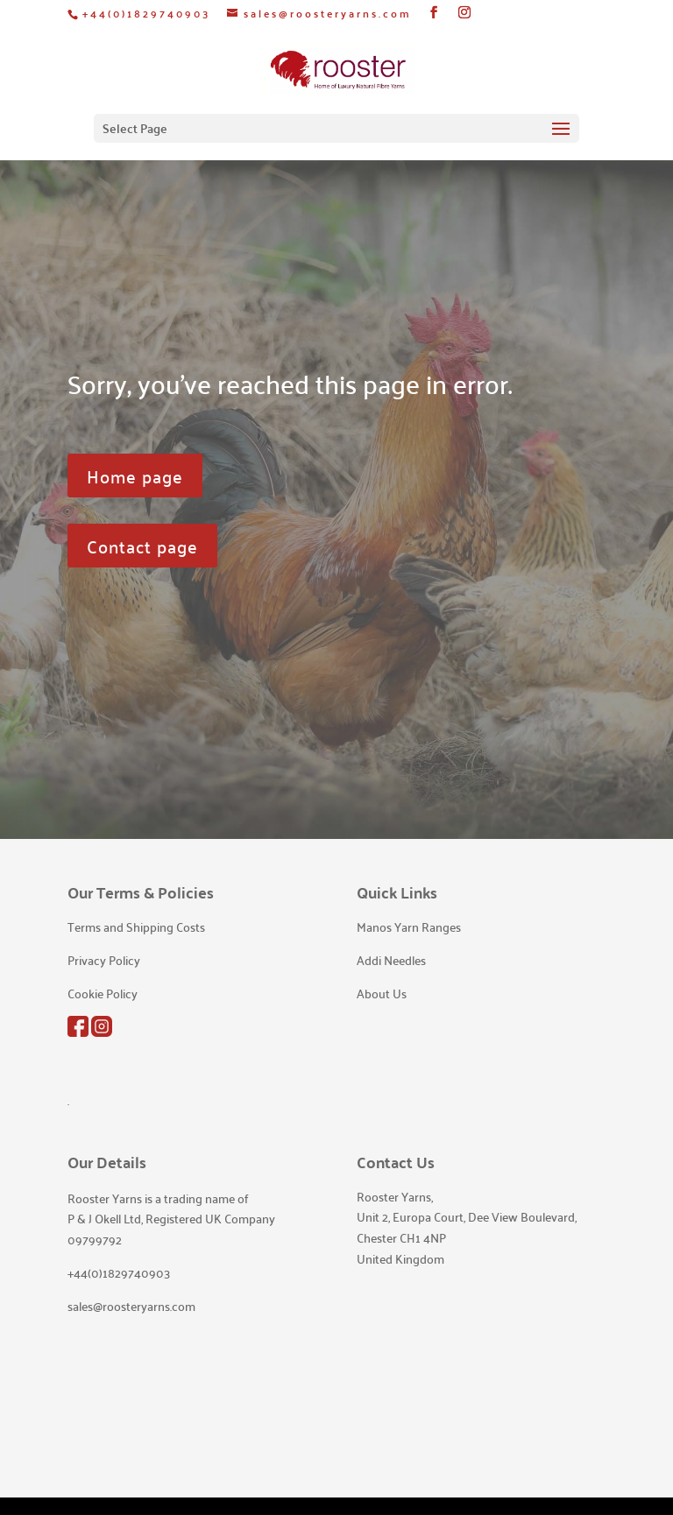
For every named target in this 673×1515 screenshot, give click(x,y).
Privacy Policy (103, 959)
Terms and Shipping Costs (136, 926)
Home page (135, 475)
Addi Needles (391, 959)
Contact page (142, 545)
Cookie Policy (102, 993)
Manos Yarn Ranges (409, 926)
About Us (382, 993)
